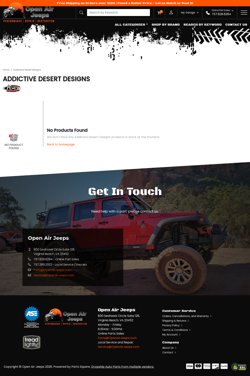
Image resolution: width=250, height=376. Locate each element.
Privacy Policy (172, 325)
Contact (169, 352)
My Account (171, 334)
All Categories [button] (130, 25)
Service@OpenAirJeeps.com (54, 275)
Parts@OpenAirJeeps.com (52, 270)
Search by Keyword (202, 25)
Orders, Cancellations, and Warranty (187, 316)
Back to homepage (61, 144)
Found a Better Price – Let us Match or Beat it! (155, 3)
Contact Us (236, 25)
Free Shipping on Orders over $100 (86, 3)
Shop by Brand (166, 25)
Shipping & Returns (176, 321)
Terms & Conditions (176, 330)
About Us (169, 348)
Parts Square (80, 367)
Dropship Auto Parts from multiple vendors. (122, 367)
